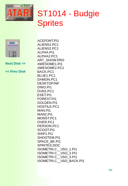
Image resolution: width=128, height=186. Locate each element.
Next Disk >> (15, 63)
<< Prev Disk (15, 71)
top (110, 169)
